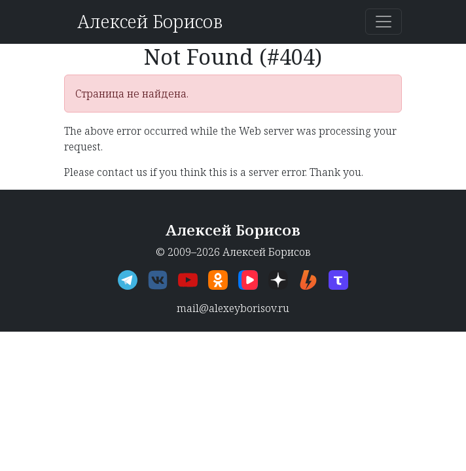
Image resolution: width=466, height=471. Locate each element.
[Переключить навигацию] (383, 22)
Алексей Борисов (150, 21)
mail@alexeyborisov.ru (233, 308)
